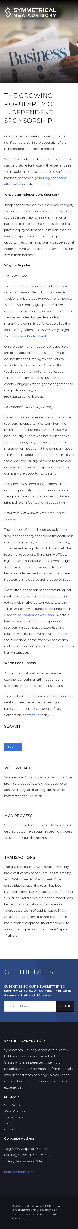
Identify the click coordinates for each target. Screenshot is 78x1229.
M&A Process (14, 1111)
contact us (31, 715)
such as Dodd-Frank (30, 336)
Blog (7, 1123)
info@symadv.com (19, 1172)
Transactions (13, 1117)
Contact (10, 1129)
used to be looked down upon (29, 615)
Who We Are (14, 1105)
